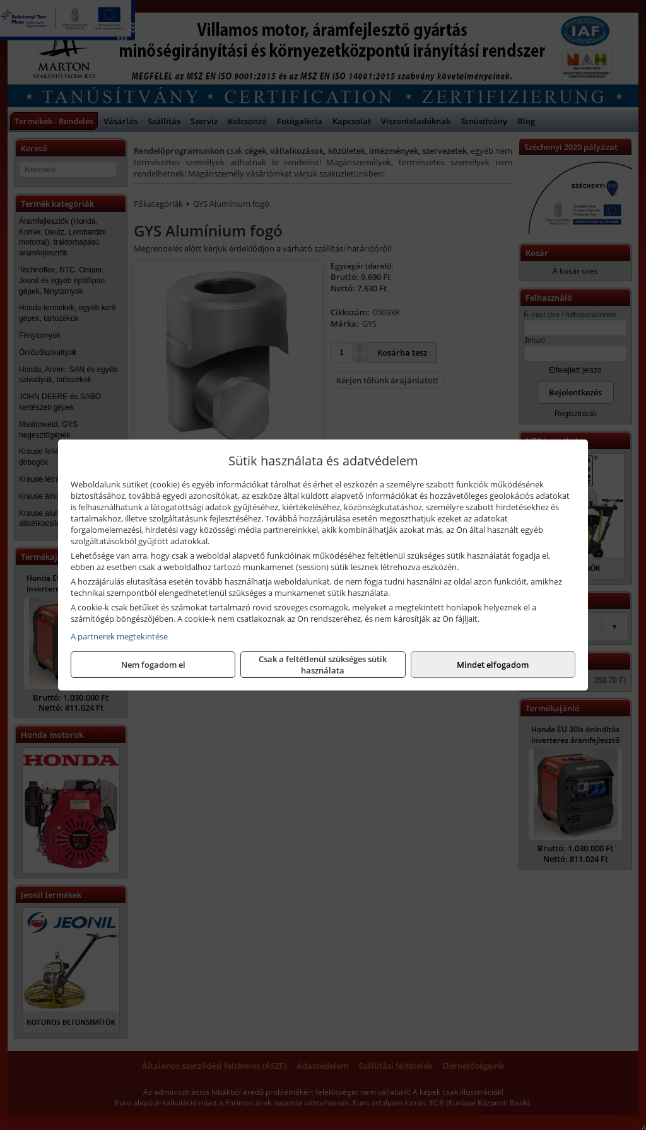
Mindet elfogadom (493, 664)
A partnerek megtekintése (119, 636)
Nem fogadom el (153, 664)
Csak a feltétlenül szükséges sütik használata (323, 664)
